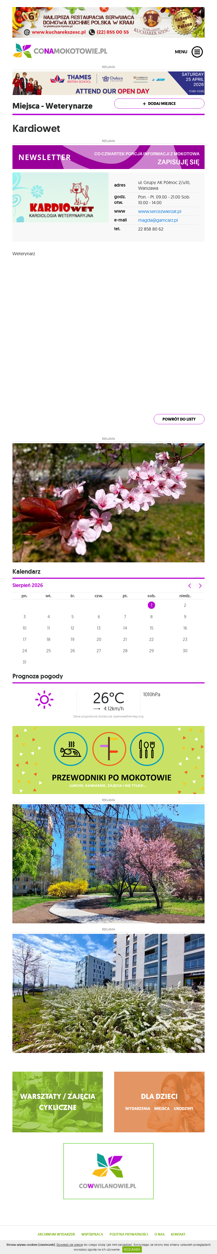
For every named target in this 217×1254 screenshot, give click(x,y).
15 (151, 628)
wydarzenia (137, 1108)
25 (48, 650)
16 (185, 628)
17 (24, 639)
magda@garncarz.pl (158, 220)
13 (99, 628)
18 (48, 639)
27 (99, 650)
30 (185, 650)
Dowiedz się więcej (70, 1245)
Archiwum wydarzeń (56, 1234)
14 (125, 628)
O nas (159, 1234)
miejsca (162, 1108)
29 (151, 650)
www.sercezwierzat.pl (159, 211)
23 (185, 639)
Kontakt (178, 1234)
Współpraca (92, 1234)
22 (151, 639)
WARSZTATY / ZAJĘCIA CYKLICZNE (58, 1102)
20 (99, 639)
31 (24, 662)
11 (48, 628)
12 (72, 628)
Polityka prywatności (129, 1234)
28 (125, 650)
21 (125, 639)
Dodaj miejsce (159, 103)
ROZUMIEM (132, 1249)
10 (24, 628)
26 (72, 650)
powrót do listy (179, 419)
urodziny (184, 1108)
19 (72, 639)
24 (24, 650)
